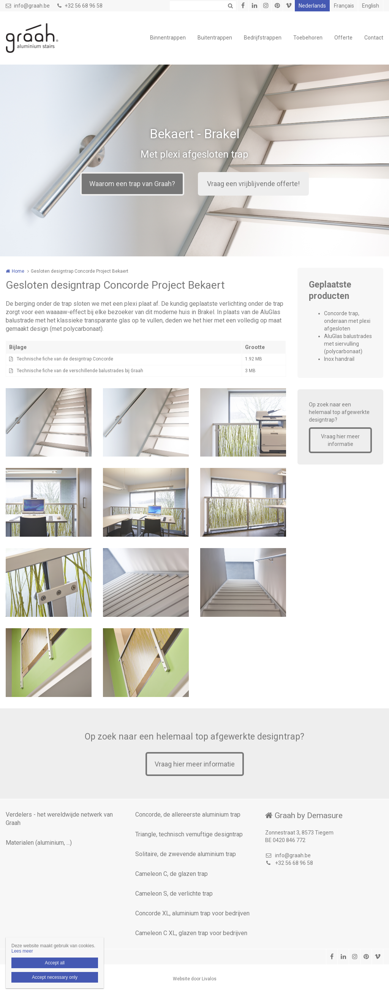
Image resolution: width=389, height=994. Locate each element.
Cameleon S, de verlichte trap (174, 893)
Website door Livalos (195, 978)
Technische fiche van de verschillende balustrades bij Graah (80, 370)
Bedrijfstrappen (262, 38)
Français (344, 6)
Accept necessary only (54, 977)
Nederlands (312, 6)
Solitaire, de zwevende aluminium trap (185, 854)
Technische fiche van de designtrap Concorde (65, 359)
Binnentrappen (168, 38)
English (370, 6)
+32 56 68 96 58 (80, 6)
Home (18, 271)
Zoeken (230, 5)
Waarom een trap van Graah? (132, 184)
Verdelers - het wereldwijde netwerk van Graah (59, 818)
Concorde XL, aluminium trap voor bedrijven (192, 913)
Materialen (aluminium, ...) (39, 842)
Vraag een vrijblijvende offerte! (253, 184)
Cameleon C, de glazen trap (171, 873)
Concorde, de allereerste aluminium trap (187, 814)
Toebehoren (308, 38)
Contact (373, 38)
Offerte (343, 38)
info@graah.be (28, 6)
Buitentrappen (215, 38)
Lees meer (22, 951)
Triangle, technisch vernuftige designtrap (189, 834)
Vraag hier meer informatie (340, 440)
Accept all (55, 963)
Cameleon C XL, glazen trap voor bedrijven (191, 933)
